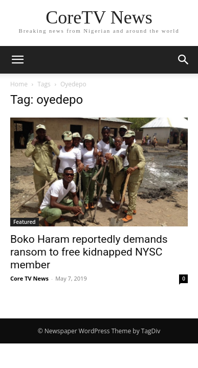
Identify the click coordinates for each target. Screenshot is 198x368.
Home (19, 84)
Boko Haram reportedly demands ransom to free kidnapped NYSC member (89, 252)
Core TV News (29, 278)
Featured (24, 221)
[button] (17, 60)
